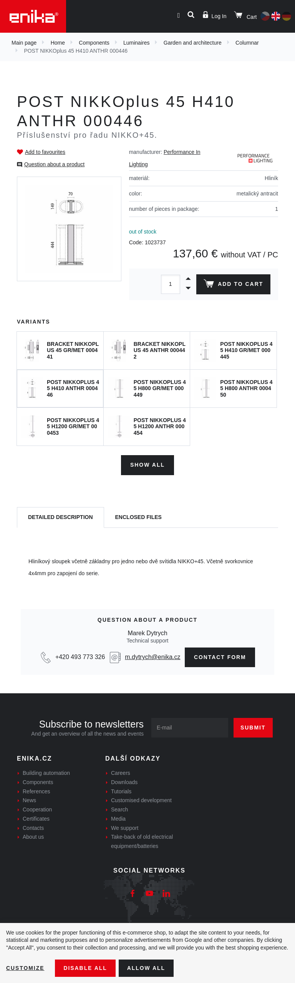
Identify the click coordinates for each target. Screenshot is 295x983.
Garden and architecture (193, 43)
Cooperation (37, 809)
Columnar (247, 43)
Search (119, 809)
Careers (120, 773)
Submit (253, 727)
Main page (24, 43)
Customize (25, 968)
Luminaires (136, 43)
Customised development (141, 800)
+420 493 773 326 (79, 657)
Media (118, 819)
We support (124, 827)
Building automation (46, 773)
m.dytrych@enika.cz (152, 657)
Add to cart (233, 285)
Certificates (36, 819)
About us (33, 837)
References (36, 791)
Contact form (220, 657)
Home (58, 43)
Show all (147, 465)
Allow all (147, 968)
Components (94, 43)
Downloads (124, 782)
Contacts (33, 827)
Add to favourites (45, 152)
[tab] (60, 517)
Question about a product (54, 164)
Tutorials (121, 791)
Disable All (86, 968)
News (29, 800)
